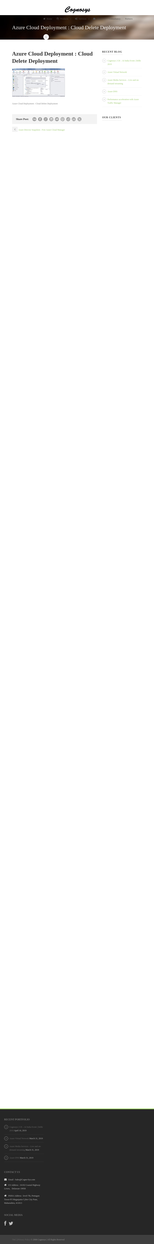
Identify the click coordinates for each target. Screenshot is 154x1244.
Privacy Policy (24, 1239)
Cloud (97, 18)
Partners (129, 18)
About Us (47, 28)
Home (47, 18)
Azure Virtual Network (117, 72)
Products (62, 18)
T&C (14, 1239)
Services (80, 18)
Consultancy (115, 18)
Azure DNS (112, 91)
